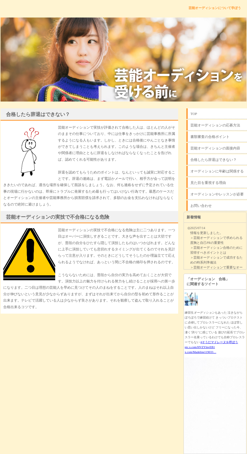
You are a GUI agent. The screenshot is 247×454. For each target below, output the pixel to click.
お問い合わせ (201, 206)
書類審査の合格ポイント (210, 137)
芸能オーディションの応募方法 (215, 125)
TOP (193, 114)
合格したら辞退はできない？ (213, 160)
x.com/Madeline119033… (200, 352)
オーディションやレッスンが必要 (217, 194)
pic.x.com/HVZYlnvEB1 (200, 347)
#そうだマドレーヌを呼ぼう (219, 342)
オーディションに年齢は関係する (217, 171)
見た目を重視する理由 (208, 183)
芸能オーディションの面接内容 (215, 148)
